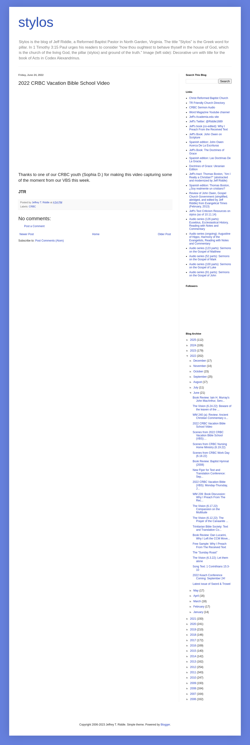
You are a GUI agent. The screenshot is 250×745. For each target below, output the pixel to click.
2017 (193, 640)
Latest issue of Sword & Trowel (212, 584)
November (200, 366)
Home (96, 234)
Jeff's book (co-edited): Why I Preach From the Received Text (208, 128)
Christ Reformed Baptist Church (208, 98)
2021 (193, 618)
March (197, 601)
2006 (193, 699)
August (198, 382)
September (200, 376)
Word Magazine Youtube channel (209, 112)
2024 (193, 345)
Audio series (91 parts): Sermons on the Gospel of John (209, 274)
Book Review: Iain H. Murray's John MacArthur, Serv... (211, 399)
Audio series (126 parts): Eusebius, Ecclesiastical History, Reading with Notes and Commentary (208, 224)
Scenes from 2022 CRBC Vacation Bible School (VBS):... (208, 435)
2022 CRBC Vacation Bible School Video (209, 425)
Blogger (165, 724)
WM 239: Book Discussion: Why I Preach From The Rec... (209, 497)
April (196, 595)
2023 (193, 350)
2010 (193, 677)
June (196, 392)
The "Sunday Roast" (205, 552)
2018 (193, 634)
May (196, 590)
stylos (35, 22)
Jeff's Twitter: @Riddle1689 (205, 121)
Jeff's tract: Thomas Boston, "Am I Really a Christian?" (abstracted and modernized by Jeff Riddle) (210, 177)
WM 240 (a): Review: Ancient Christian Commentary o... (210, 416)
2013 (193, 661)
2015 (193, 650)
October (198, 371)
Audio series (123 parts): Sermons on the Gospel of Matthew (210, 250)
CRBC (32, 206)
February (199, 606)
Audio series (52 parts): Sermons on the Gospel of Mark (209, 258)
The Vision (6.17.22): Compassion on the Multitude (206, 509)
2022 (193, 355)
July (196, 387)
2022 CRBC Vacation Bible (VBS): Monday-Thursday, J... (210, 485)
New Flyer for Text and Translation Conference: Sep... (209, 473)
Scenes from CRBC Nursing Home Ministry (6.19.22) (210, 446)
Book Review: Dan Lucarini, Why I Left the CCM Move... (211, 536)
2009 (193, 683)
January (198, 612)
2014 (193, 656)
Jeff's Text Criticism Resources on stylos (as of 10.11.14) (209, 212)
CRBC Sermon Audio (202, 107)
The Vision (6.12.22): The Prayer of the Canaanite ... (210, 519)
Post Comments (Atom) (49, 240)
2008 (193, 688)
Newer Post (26, 234)
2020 (193, 624)
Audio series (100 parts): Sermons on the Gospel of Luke (210, 266)
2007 (193, 694)
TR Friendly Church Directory (207, 102)
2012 (193, 667)
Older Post (164, 234)
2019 (193, 629)
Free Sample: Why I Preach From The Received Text (209, 545)
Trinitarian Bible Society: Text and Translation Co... (210, 528)
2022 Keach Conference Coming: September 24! (209, 577)
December (200, 360)
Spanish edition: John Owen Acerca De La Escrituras (206, 143)
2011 (193, 672)
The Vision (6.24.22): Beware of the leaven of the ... (212, 407)
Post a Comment (34, 226)
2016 (193, 645)
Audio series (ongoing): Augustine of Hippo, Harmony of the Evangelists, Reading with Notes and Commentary (209, 238)
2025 (193, 339)
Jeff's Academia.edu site (204, 116)
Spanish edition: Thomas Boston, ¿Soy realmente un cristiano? (209, 187)
